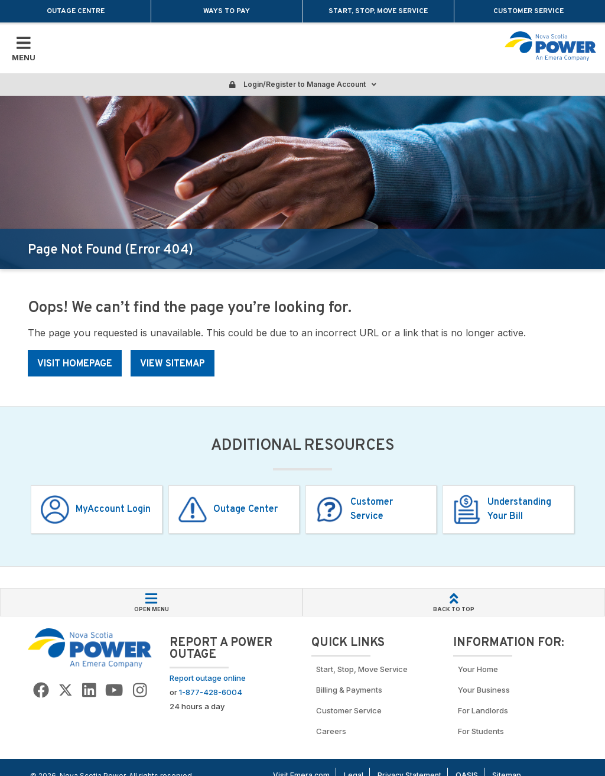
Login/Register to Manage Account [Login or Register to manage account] (302, 84)
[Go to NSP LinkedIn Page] (89, 690)
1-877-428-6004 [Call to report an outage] (210, 692)
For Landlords (483, 710)
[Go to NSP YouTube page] (114, 690)
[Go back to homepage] (550, 46)
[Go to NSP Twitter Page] (65, 690)
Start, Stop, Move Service (378, 11)
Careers (331, 731)
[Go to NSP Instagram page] (140, 690)
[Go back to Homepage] (90, 647)
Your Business (485, 689)
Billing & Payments (349, 689)
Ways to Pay (226, 11)
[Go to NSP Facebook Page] (41, 690)
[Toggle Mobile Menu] (23, 47)
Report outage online (208, 678)
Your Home (478, 669)
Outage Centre (76, 11)
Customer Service (529, 11)
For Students (481, 731)
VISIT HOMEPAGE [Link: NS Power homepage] (74, 364)
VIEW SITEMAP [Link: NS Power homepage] (172, 364)
